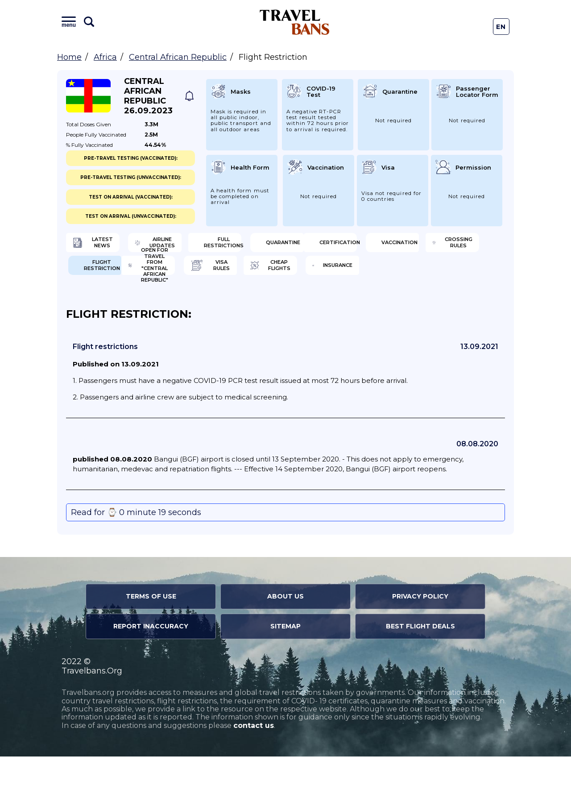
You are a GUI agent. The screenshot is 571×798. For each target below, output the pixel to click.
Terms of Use (151, 638)
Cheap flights (337, 303)
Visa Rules (218, 303)
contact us (253, 767)
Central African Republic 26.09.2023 (148, 96)
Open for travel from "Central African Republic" (113, 303)
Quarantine (447, 245)
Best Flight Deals (420, 668)
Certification (111, 274)
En (501, 27)
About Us (285, 638)
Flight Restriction (450, 274)
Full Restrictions (339, 245)
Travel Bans (295, 22)
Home (69, 57)
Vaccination (222, 274)
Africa (105, 57)
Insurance (444, 303)
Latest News (109, 245)
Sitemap (285, 668)
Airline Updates (227, 245)
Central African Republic (178, 57)
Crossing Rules (340, 274)
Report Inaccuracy (150, 668)
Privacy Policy (420, 638)
